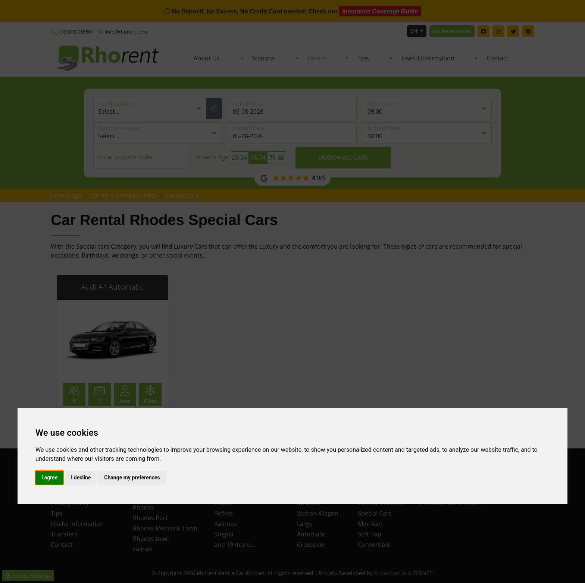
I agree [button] (49, 477)
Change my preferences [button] (132, 477)
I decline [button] (81, 477)
